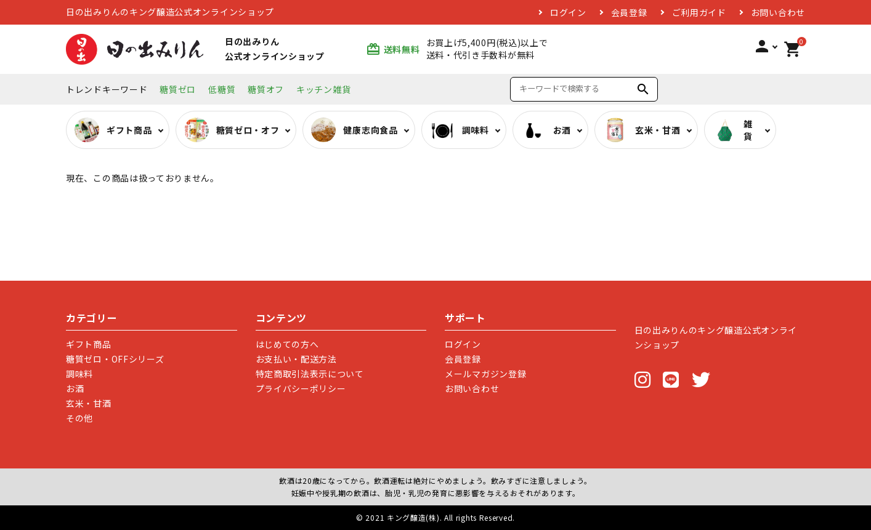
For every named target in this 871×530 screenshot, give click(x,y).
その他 (79, 418)
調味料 (79, 373)
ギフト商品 (88, 344)
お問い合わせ (778, 12)
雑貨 (733, 130)
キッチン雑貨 (323, 89)
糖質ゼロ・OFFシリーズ (115, 359)
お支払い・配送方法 (296, 359)
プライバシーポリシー (301, 388)
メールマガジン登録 (485, 373)
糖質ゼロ (178, 89)
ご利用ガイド (699, 12)
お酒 (75, 388)
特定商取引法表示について (310, 373)
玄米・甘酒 (88, 403)
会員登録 (629, 12)
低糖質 (221, 89)
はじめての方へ (287, 344)
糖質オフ (266, 89)
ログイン (568, 12)
